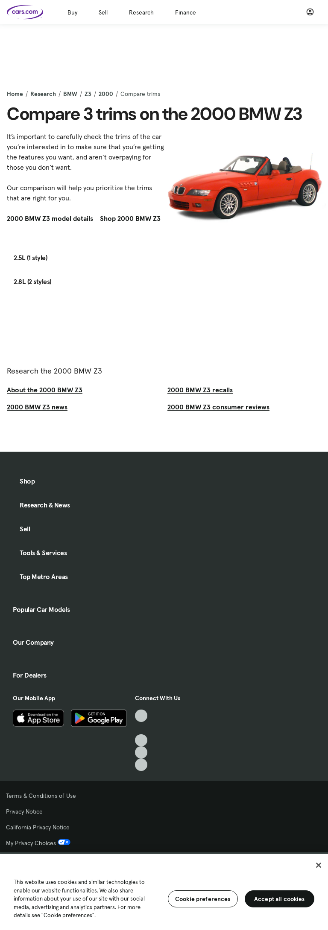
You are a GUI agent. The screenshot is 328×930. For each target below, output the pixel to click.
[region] (164, 891)
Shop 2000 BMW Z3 (130, 218)
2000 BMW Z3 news (37, 407)
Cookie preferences (203, 899)
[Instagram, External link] (141, 752)
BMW (70, 94)
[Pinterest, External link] (141, 765)
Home (15, 94)
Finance (185, 12)
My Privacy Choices (38, 843)
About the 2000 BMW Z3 (44, 389)
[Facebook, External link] (141, 728)
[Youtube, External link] (141, 740)
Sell (103, 12)
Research (141, 12)
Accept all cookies (279, 899)
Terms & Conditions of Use (41, 796)
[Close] (318, 865)
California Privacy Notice (38, 827)
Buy (72, 12)
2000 (106, 94)
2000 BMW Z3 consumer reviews (218, 407)
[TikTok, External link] (141, 716)
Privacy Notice (24, 811)
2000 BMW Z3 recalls (200, 389)
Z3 (88, 94)
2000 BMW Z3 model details (50, 218)
